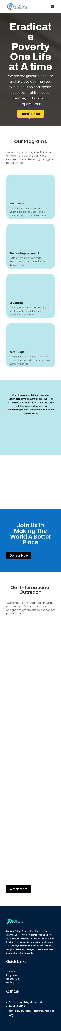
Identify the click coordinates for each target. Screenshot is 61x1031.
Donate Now (31, 114)
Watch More (18, 889)
